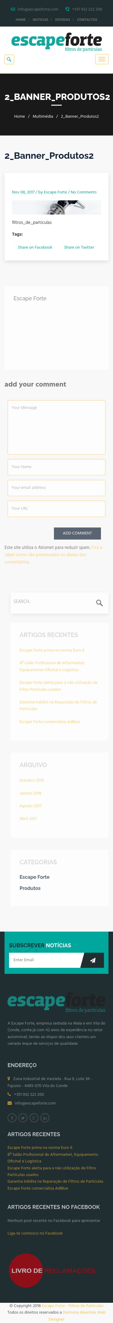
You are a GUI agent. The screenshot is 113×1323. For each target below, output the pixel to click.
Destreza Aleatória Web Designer (77, 1316)
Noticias (41, 20)
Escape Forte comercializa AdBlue (50, 723)
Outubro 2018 (32, 782)
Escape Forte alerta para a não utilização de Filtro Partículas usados (59, 687)
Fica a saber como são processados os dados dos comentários (53, 556)
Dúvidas (62, 20)
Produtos (30, 890)
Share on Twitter (79, 247)
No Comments (84, 192)
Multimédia (43, 116)
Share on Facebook (35, 247)
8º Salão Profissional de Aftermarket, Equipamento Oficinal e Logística (52, 668)
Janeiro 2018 (30, 795)
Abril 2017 (28, 820)
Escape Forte (55, 192)
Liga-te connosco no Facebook (35, 1235)
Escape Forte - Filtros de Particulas (73, 1305)
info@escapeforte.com (35, 1104)
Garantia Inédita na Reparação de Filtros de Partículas (58, 707)
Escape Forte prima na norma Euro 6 (52, 652)
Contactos (87, 20)
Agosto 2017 (30, 807)
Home (21, 20)
